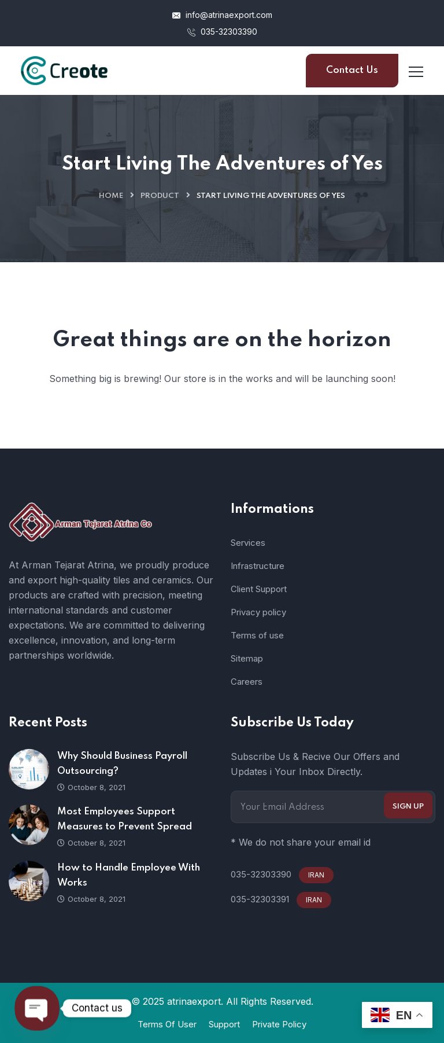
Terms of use (257, 635)
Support (224, 1024)
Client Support (259, 588)
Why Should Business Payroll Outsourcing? (122, 763)
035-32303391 (260, 899)
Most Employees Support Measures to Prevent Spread (124, 819)
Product (159, 196)
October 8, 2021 (91, 787)
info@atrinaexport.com (222, 15)
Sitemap (247, 658)
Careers (246, 681)
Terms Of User (167, 1024)
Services (248, 542)
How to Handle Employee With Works (128, 875)
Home (111, 196)
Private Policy (279, 1024)
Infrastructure (257, 565)
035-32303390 (222, 31)
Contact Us (352, 70)
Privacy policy (258, 612)
